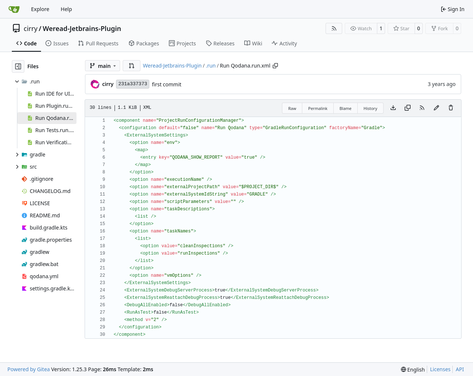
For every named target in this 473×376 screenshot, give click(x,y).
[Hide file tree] (18, 66)
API (460, 369)
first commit (166, 84)
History (370, 108)
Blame (346, 108)
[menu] (413, 369)
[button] (131, 65)
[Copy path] (275, 65)
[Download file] (393, 108)
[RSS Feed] (334, 28)
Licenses (440, 369)
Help (66, 9)
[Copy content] (408, 108)
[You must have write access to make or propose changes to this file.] (451, 108)
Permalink (317, 108)
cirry (30, 28)
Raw (292, 108)
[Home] (14, 9)
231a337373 (132, 84)
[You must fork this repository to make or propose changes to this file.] (436, 108)
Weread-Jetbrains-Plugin (82, 28)
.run (211, 65)
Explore (40, 9)
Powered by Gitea (28, 369)
